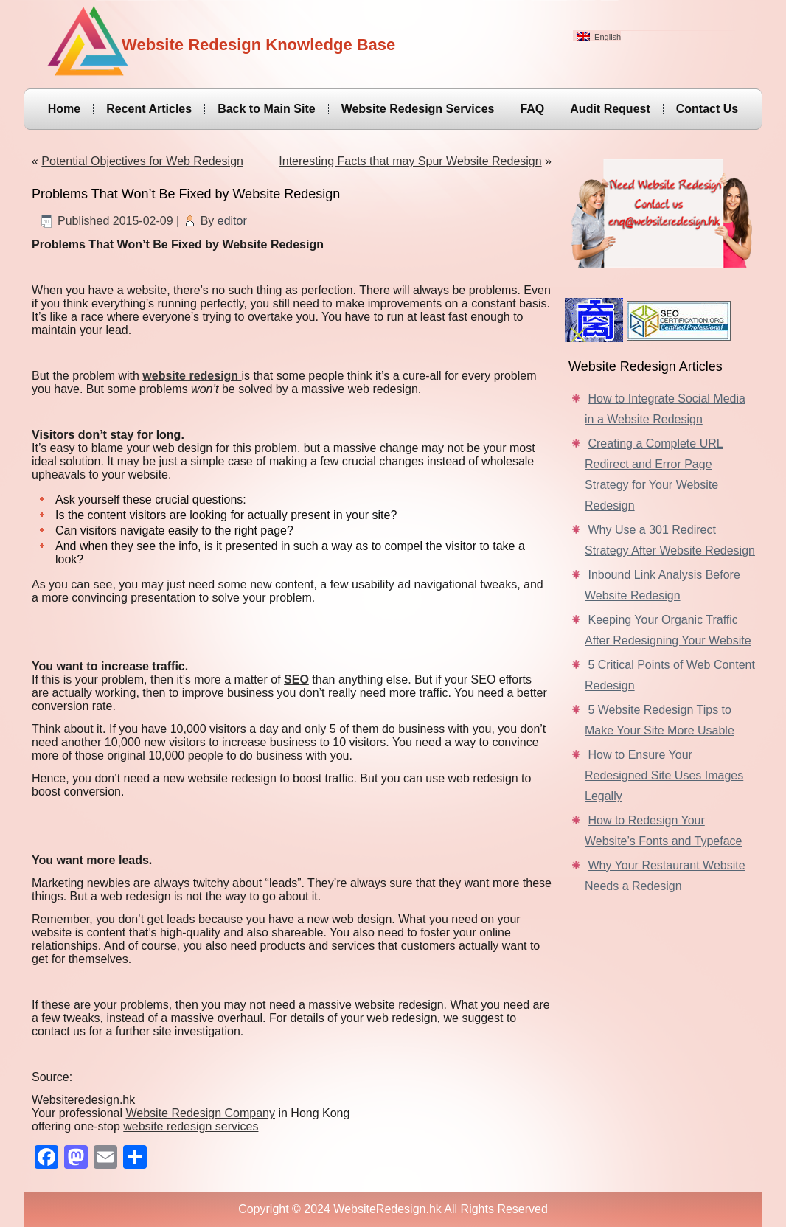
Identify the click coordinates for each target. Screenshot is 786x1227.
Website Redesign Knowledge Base (258, 44)
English (599, 36)
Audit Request (610, 108)
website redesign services (190, 1126)
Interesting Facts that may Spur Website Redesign (410, 161)
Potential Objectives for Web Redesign (142, 161)
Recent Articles (149, 108)
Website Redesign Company (200, 1113)
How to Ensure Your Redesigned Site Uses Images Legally (664, 775)
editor (232, 221)
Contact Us (707, 108)
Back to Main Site (266, 108)
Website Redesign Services (418, 108)
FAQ (532, 108)
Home (64, 108)
